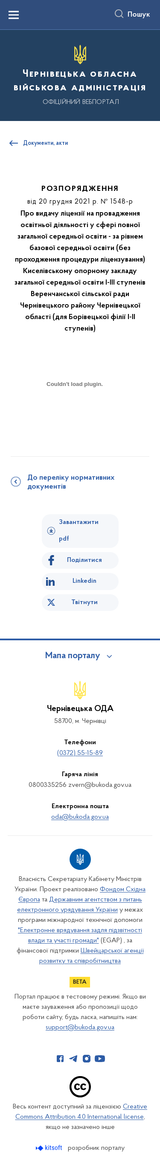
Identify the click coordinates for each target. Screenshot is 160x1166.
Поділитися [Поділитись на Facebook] (84, 560)
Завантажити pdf (79, 530)
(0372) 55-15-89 (80, 753)
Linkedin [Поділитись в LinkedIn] (84, 581)
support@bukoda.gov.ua (80, 1027)
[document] (75, 414)
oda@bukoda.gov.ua (80, 817)
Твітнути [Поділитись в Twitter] (84, 602)
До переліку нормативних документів (70, 482)
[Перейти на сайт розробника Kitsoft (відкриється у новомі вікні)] (50, 1148)
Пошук (139, 15)
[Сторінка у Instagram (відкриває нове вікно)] (86, 1059)
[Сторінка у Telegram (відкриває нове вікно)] (73, 1059)
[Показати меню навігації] (13, 15)
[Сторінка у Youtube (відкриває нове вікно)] (100, 1059)
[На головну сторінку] (80, 74)
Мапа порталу (72, 656)
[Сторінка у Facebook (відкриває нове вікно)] (60, 1059)
